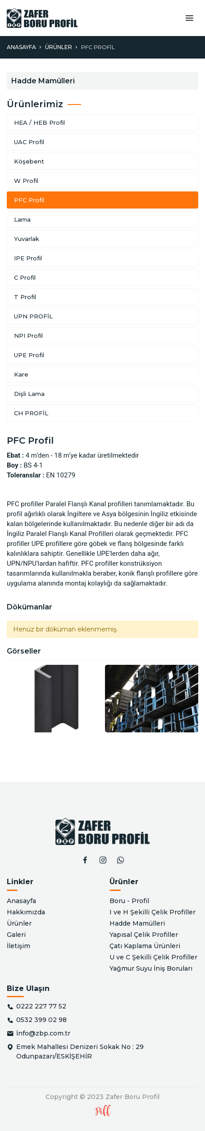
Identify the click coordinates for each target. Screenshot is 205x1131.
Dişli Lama (29, 393)
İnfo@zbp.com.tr (43, 1033)
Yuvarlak (26, 238)
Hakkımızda (26, 912)
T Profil (25, 296)
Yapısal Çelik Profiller (143, 935)
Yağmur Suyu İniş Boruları (150, 968)
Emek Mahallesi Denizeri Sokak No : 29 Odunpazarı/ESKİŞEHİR (80, 1051)
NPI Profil (28, 335)
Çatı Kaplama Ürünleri (144, 946)
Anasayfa (21, 47)
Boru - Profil (129, 901)
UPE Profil (29, 355)
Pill (102, 1112)
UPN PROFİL (33, 316)
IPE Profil (28, 258)
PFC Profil (98, 47)
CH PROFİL (31, 413)
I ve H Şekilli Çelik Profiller (152, 912)
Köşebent (29, 161)
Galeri (16, 935)
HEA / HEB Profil (39, 122)
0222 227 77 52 (41, 1006)
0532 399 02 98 (41, 1020)
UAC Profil (29, 141)
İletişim (18, 946)
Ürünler (58, 47)
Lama (22, 219)
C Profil (25, 277)
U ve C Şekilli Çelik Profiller (153, 957)
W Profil (26, 180)
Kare (21, 374)
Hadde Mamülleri (137, 923)
